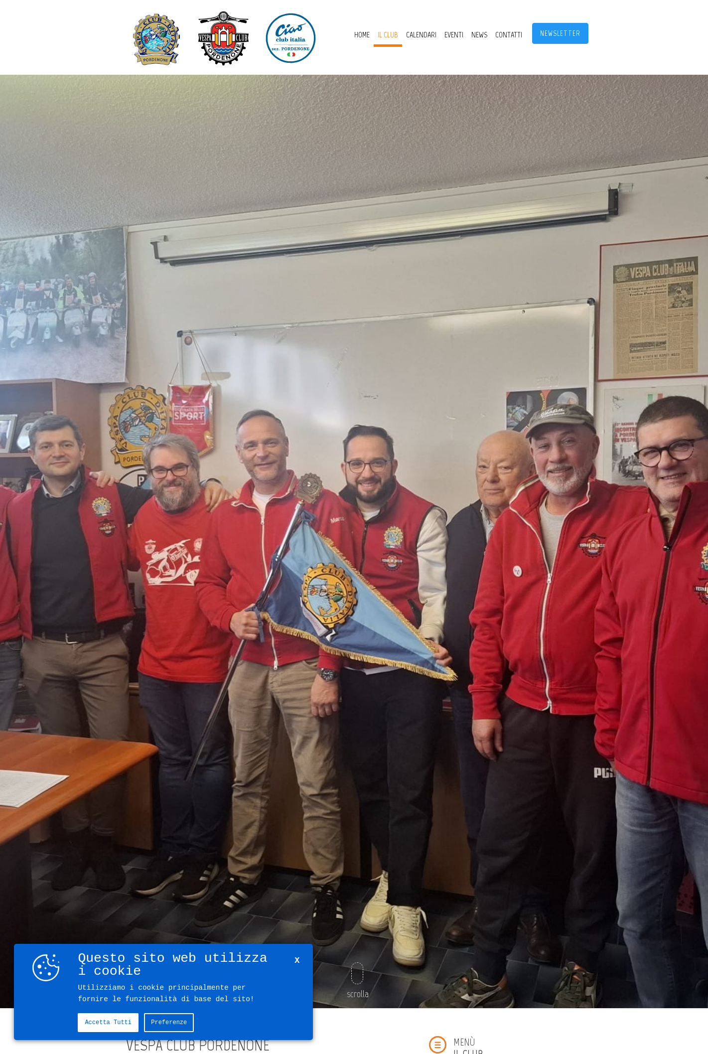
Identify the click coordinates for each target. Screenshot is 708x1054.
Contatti (508, 34)
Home (362, 34)
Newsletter (560, 33)
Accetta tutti (108, 1022)
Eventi (453, 34)
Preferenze (169, 1022)
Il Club (388, 34)
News (479, 34)
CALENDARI (421, 34)
